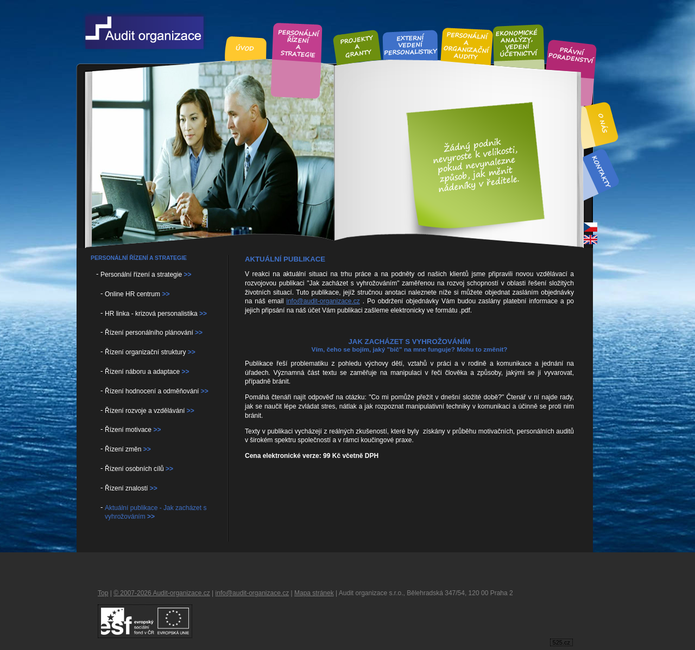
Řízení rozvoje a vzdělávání (149, 411)
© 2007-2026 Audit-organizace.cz (161, 593)
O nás (603, 123)
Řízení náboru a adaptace (147, 371)
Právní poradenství (571, 56)
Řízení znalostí (131, 488)
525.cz (561, 642)
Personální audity (467, 45)
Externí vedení (410, 44)
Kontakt (601, 171)
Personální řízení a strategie (145, 274)
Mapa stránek (314, 593)
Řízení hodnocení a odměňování (156, 391)
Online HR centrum (137, 294)
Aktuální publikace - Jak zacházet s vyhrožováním (155, 512)
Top (103, 593)
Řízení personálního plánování (154, 332)
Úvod (246, 48)
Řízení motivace (133, 430)
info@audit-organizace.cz (323, 301)
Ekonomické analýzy (518, 42)
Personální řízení (297, 42)
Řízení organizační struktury (150, 352)
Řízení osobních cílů (139, 469)
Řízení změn (128, 449)
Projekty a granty (357, 46)
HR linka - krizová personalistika (156, 313)
